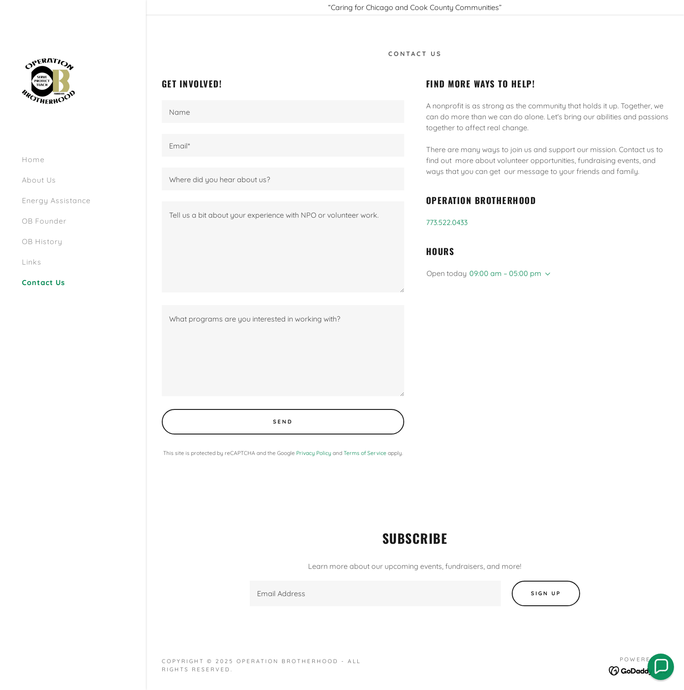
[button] (546, 274)
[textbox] (283, 111)
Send (283, 421)
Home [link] (33, 159)
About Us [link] (39, 179)
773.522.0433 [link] (447, 222)
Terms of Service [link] (365, 453)
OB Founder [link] (44, 220)
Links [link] (31, 261)
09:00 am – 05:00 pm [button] (505, 273)
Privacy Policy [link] (313, 453)
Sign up (546, 593)
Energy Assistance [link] (56, 200)
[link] (48, 80)
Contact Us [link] (43, 282)
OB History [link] (42, 241)
